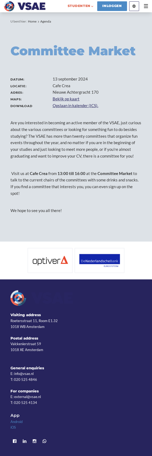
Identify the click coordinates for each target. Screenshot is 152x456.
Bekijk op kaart (66, 98)
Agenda (45, 21)
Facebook (14, 441)
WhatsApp (44, 441)
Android (16, 421)
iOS (13, 427)
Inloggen (112, 6)
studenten (79, 6)
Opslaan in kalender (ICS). (75, 105)
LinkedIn (24, 441)
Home (32, 21)
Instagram (34, 441)
